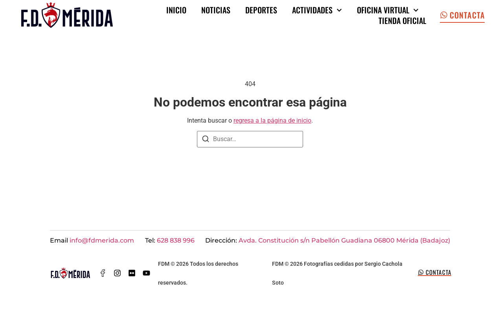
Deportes (261, 10)
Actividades (317, 10)
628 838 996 (176, 240)
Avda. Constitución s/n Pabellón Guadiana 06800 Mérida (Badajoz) (344, 240)
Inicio (176, 10)
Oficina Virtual (388, 10)
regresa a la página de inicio (272, 120)
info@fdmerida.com (102, 240)
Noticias (215, 10)
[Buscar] (205, 140)
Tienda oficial (402, 20)
